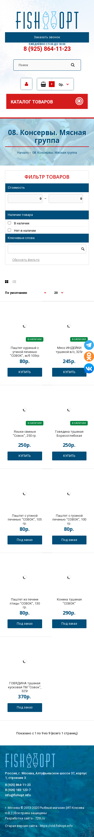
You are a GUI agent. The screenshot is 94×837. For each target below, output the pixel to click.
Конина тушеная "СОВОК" (69, 601)
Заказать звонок (47, 37)
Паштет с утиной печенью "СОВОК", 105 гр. (25, 519)
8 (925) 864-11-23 (47, 49)
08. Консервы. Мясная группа (54, 152)
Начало (23, 152)
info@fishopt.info (18, 795)
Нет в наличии (25, 230)
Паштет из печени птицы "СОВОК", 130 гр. (25, 603)
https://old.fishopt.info (56, 826)
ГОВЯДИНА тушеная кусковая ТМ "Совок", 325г (24, 687)
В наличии (21, 223)
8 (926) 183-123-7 (18, 790)
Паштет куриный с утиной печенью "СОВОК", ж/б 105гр (24, 351)
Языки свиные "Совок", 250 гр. (25, 433)
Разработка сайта (19, 818)
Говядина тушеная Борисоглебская (69, 433)
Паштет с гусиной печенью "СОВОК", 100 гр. (69, 519)
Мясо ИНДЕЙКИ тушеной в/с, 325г (69, 350)
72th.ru (40, 818)
